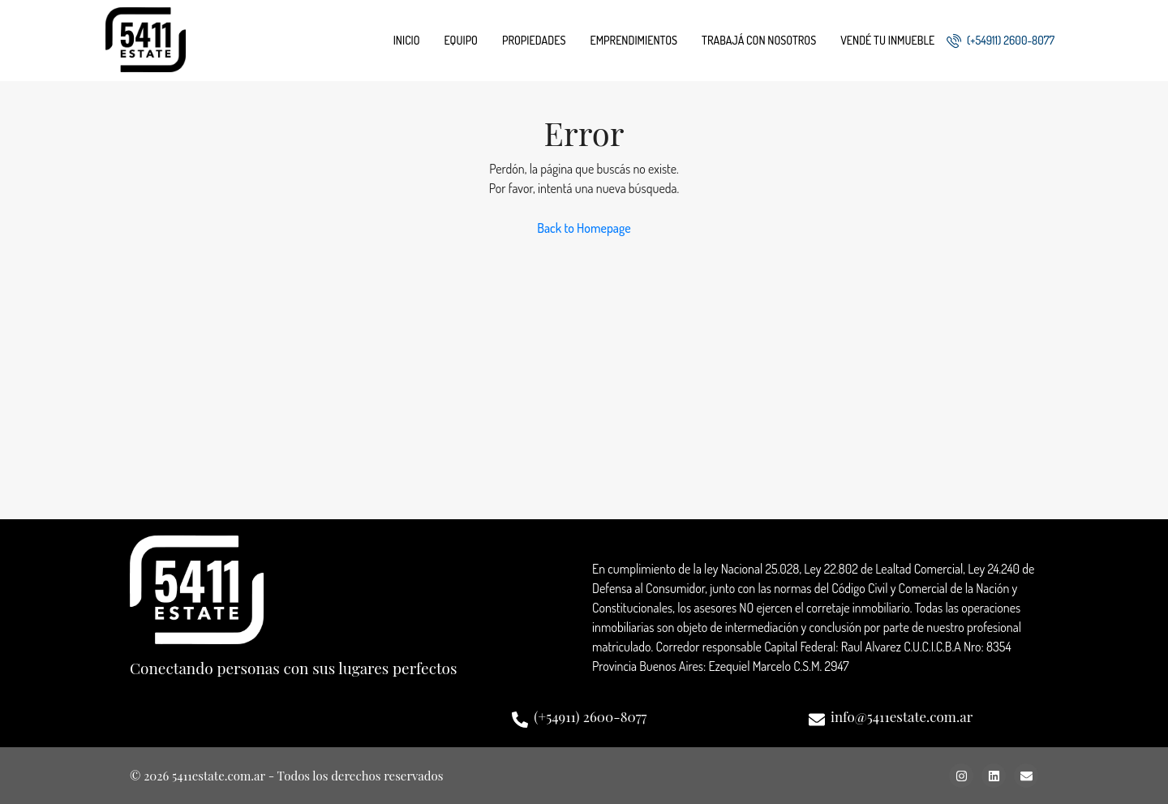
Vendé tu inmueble (887, 40)
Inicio (406, 40)
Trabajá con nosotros (759, 40)
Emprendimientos (633, 40)
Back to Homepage (584, 228)
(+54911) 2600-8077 (1000, 40)
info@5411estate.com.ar (902, 716)
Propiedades (533, 40)
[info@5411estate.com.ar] (817, 720)
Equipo (461, 40)
